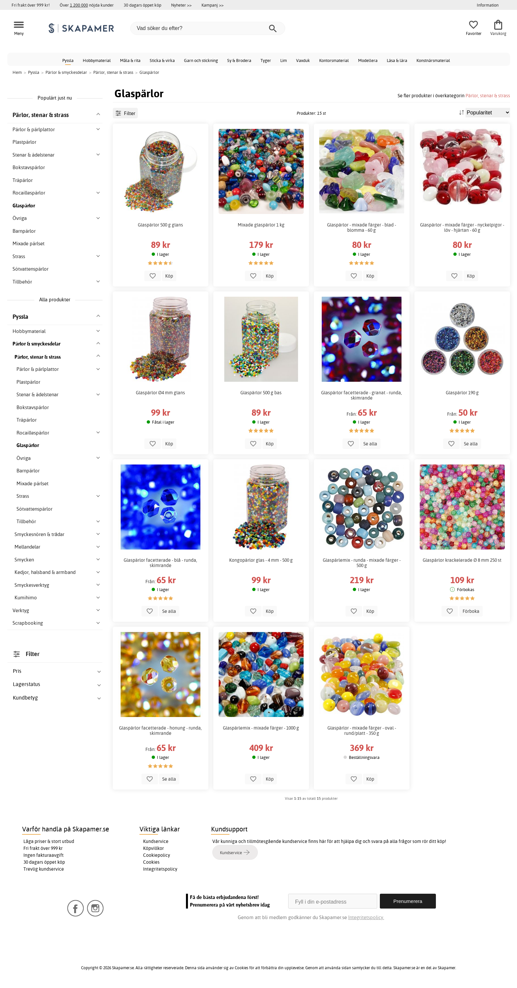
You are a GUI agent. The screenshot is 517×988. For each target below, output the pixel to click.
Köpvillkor (153, 848)
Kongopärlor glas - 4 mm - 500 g (261, 560)
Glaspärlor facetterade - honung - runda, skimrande (160, 730)
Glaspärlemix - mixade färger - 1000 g (261, 728)
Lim (283, 60)
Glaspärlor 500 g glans (160, 224)
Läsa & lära (397, 60)
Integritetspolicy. (366, 917)
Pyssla (68, 60)
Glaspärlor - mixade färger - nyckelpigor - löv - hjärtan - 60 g (462, 227)
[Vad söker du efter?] (207, 28)
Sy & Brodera (239, 60)
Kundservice (155, 841)
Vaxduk (303, 60)
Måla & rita (130, 60)
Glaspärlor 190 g (462, 392)
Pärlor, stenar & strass (488, 95)
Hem (17, 72)
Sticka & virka (162, 60)
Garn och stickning (201, 60)
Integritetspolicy (160, 869)
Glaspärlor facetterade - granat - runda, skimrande (361, 395)
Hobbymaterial (97, 60)
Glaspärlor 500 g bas (261, 392)
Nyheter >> (181, 5)
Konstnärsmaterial (433, 60)
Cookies (151, 862)
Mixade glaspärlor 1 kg (261, 224)
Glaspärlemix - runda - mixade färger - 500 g (362, 562)
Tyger (265, 60)
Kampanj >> (212, 5)
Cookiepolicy (156, 855)
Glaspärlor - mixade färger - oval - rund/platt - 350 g (361, 730)
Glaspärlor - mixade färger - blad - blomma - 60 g (361, 227)
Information (488, 5)
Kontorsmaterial (334, 60)
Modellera (368, 60)
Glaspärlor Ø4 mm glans (160, 392)
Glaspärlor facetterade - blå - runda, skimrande (160, 562)
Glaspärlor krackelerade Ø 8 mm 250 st (462, 560)
